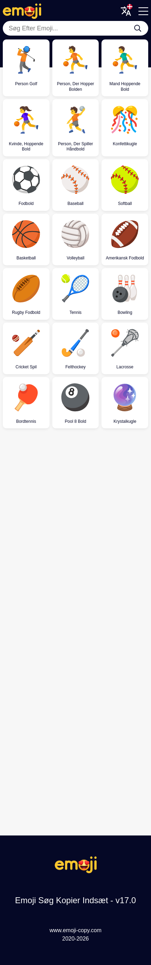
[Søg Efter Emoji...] (137, 28)
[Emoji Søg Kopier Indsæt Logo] (76, 871)
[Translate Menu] (125, 11)
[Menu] (143, 11)
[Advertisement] (75, 518)
